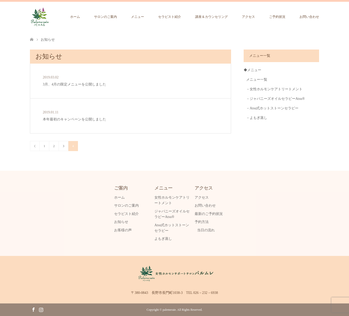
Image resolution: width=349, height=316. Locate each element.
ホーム (75, 17)
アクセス (248, 17)
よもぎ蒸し (163, 239)
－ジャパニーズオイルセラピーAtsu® (275, 99)
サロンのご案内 (105, 17)
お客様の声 (123, 230)
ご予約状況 (277, 17)
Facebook (33, 309)
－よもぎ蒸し (256, 118)
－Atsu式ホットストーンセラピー (272, 108)
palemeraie (169, 309)
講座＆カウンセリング (211, 17)
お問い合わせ (309, 17)
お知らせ (121, 222)
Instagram (41, 309)
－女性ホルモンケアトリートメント (274, 89)
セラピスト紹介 (169, 17)
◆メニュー (252, 70)
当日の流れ (206, 230)
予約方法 (202, 222)
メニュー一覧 (256, 79)
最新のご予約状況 (209, 214)
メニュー (137, 17)
